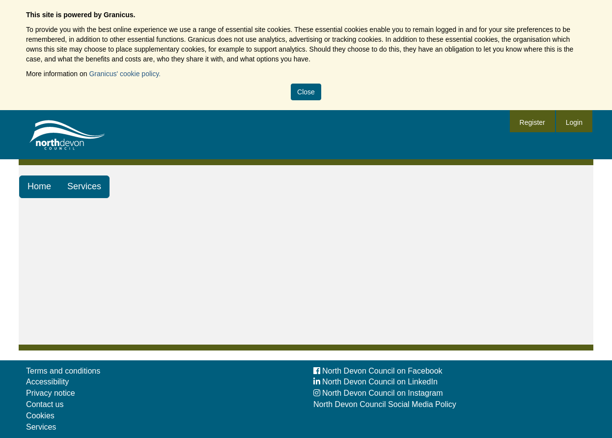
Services (41, 427)
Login (574, 122)
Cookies (40, 415)
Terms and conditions (63, 371)
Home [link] (39, 186)
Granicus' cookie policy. (125, 74)
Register (532, 122)
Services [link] (84, 186)
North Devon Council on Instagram (378, 393)
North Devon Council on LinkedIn (375, 382)
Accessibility (47, 382)
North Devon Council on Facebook (378, 371)
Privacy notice (50, 393)
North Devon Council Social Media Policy (384, 404)
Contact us (44, 404)
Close (306, 92)
